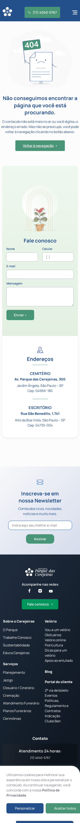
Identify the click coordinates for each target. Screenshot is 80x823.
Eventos (51, 695)
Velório (51, 621)
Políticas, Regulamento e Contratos (56, 705)
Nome (22, 254)
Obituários (53, 635)
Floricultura (54, 645)
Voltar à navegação (40, 145)
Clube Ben (53, 721)
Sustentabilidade (16, 645)
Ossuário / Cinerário (18, 687)
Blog (48, 671)
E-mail (40, 272)
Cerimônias (12, 718)
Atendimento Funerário (21, 703)
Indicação (52, 716)
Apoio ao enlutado (59, 660)
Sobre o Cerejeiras (19, 621)
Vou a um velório (57, 629)
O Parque (10, 629)
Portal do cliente (59, 681)
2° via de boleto (56, 690)
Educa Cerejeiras (16, 652)
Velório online (55, 640)
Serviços (10, 664)
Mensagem (40, 294)
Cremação (11, 695)
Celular (58, 254)
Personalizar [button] (25, 808)
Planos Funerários (17, 710)
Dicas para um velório (56, 653)
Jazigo (8, 680)
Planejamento (14, 672)
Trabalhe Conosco (17, 637)
